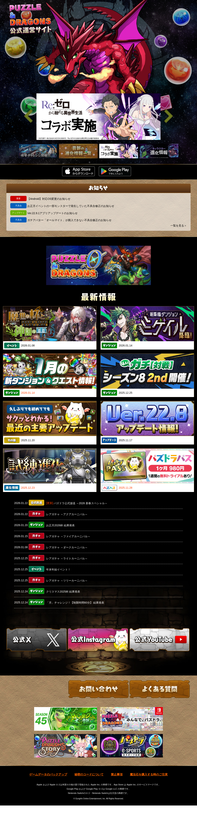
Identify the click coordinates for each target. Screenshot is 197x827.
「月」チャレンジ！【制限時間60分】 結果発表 (75, 602)
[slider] (98, 116)
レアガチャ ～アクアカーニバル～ (67, 514)
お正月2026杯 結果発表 (60, 525)
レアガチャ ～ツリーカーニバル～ (67, 580)
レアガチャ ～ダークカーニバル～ (67, 547)
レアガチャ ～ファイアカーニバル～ (68, 536)
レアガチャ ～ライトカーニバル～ (67, 558)
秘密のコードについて (89, 796)
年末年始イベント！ (58, 569)
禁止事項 (117, 796)
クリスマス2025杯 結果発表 (63, 591)
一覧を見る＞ (178, 225)
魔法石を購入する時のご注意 (149, 796)
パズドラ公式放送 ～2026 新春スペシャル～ (80, 503)
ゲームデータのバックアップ (48, 796)
